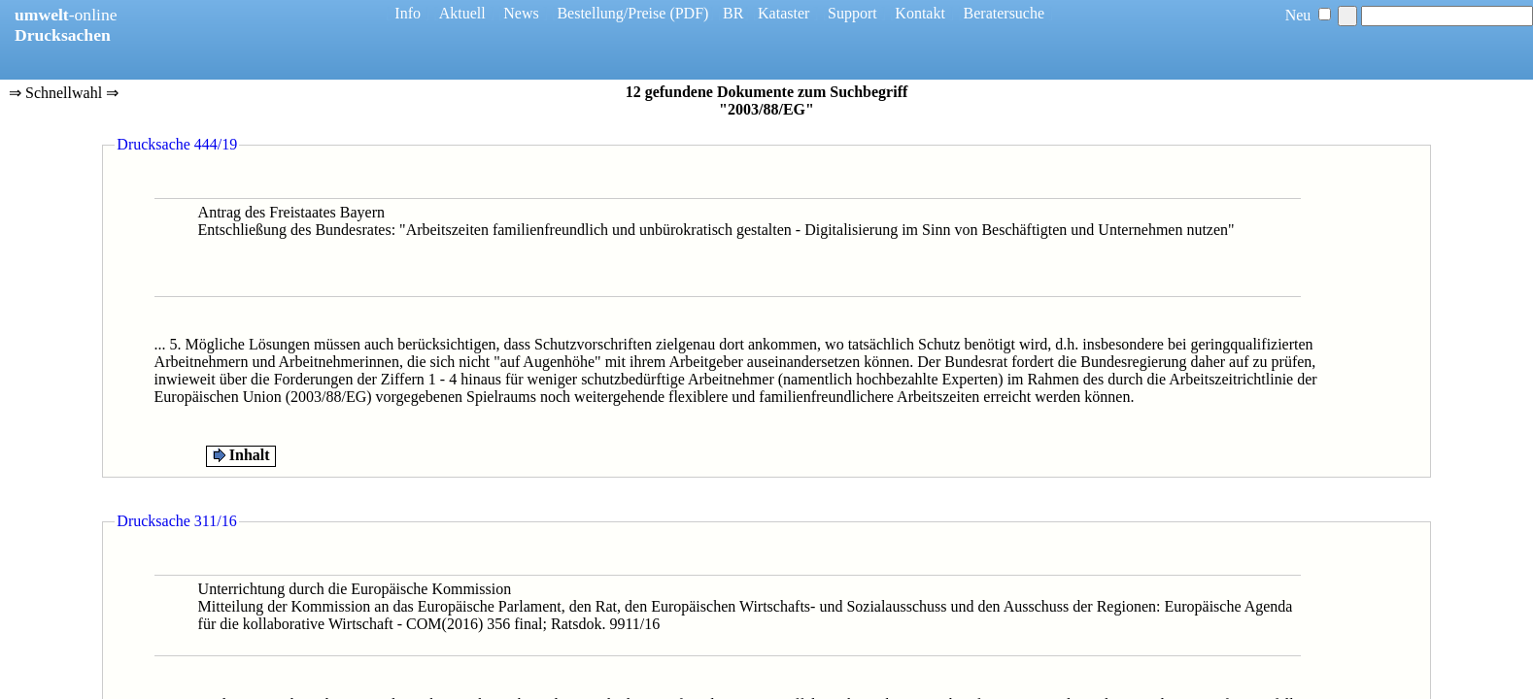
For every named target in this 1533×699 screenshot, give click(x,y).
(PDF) (688, 13)
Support (852, 13)
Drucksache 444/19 (177, 144)
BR (733, 13)
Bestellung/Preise (611, 13)
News (520, 13)
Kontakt (920, 13)
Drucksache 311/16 (176, 521)
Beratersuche (1004, 13)
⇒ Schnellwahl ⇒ (64, 94)
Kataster (783, 13)
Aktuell (462, 13)
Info (408, 13)
